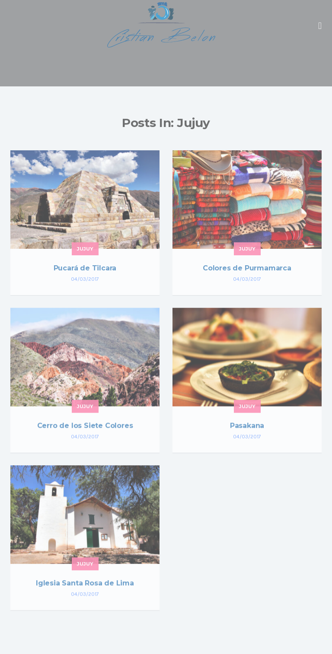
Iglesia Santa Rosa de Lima (85, 583)
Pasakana (247, 426)
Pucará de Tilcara (85, 268)
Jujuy (85, 249)
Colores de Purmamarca (247, 268)
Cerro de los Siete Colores (85, 426)
